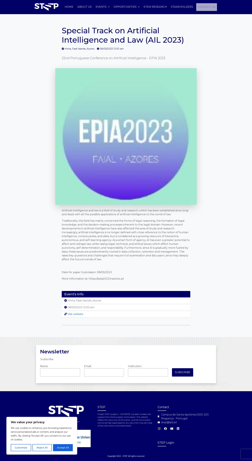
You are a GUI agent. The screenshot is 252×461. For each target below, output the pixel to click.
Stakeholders (203, 6)
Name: (44, 366)
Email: (88, 366)
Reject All (42, 447)
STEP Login (166, 442)
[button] (123, 7)
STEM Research (176, 6)
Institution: (135, 366)
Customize (21, 447)
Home (89, 6)
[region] (41, 436)
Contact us (205, 14)
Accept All (63, 447)
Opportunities (147, 6)
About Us (105, 6)
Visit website (73, 314)
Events (123, 6)
